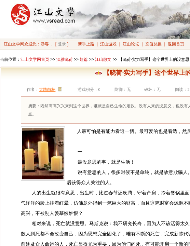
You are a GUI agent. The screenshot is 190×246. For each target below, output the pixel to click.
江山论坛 (131, 44)
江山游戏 (108, 44)
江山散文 (103, 59)
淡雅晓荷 (64, 59)
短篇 (84, 59)
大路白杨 (47, 89)
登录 (62, 44)
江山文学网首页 (35, 59)
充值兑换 (153, 44)
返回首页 (176, 44)
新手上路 (86, 44)
